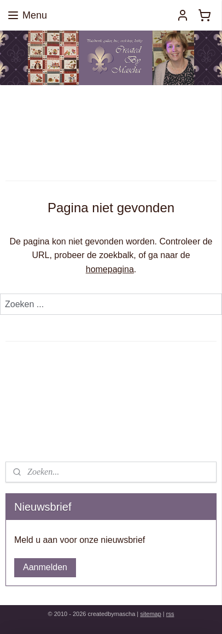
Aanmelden (45, 567)
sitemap (150, 614)
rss (170, 614)
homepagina (110, 269)
